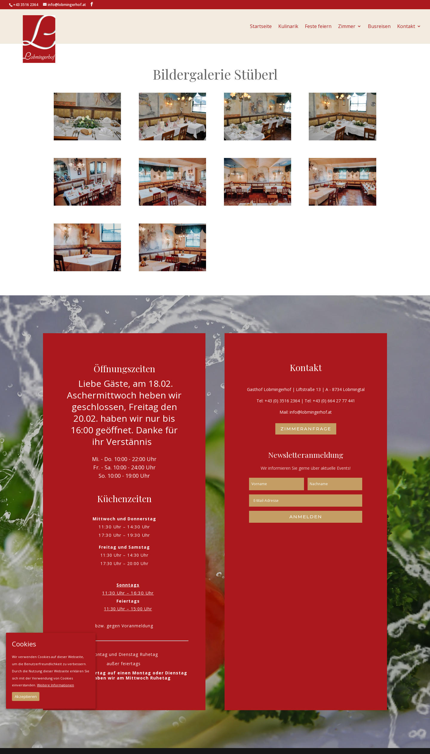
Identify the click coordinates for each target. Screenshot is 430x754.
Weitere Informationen (55, 685)
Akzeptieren (26, 696)
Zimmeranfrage (305, 429)
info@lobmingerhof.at (311, 412)
